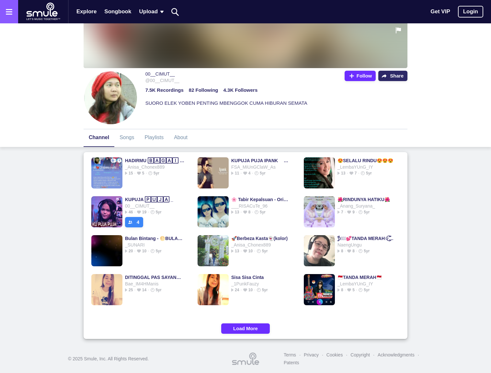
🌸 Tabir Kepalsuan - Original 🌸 (261, 199)
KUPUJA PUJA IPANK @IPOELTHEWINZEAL (261, 160)
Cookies (334, 354)
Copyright (360, 354)
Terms (290, 354)
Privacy (311, 354)
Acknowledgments (396, 354)
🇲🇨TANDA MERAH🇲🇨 (359, 277)
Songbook (117, 11)
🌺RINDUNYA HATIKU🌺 (363, 199)
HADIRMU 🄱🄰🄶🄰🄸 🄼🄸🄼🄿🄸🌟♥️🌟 (154, 160)
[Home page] (43, 11)
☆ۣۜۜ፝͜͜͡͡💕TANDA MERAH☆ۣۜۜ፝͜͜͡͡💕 (367, 238)
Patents (291, 362)
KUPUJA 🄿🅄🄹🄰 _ (149, 199)
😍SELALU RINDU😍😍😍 (365, 160)
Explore (86, 11)
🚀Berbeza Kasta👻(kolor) (259, 238)
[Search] (175, 12)
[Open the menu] (9, 11)
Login (470, 11)
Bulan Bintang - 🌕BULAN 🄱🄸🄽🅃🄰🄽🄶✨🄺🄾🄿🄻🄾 (154, 238)
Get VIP (440, 11)
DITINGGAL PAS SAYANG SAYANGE (154, 277)
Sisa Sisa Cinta (247, 277)
